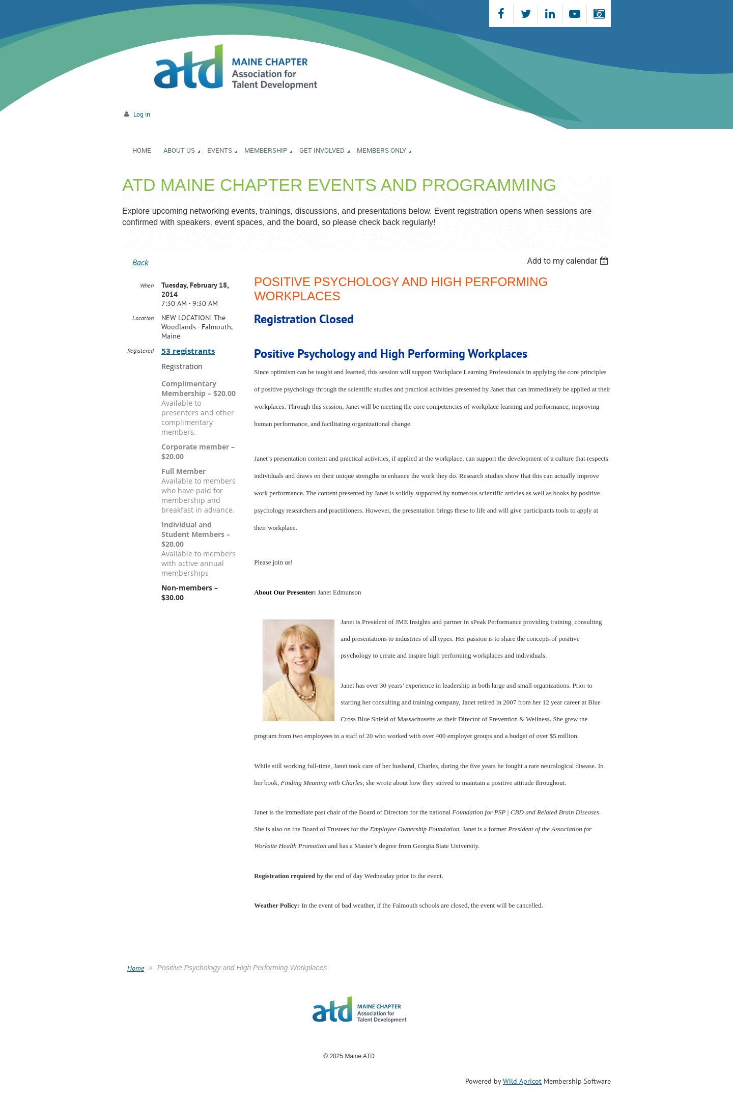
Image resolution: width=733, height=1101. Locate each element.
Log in (141, 114)
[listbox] (569, 261)
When (147, 285)
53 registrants (188, 351)
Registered (140, 350)
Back (140, 262)
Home (135, 968)
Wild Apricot (522, 1081)
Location (143, 318)
